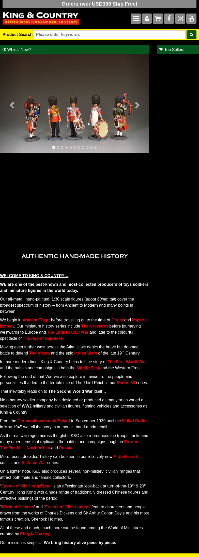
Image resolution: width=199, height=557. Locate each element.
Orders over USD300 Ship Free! (99, 4)
